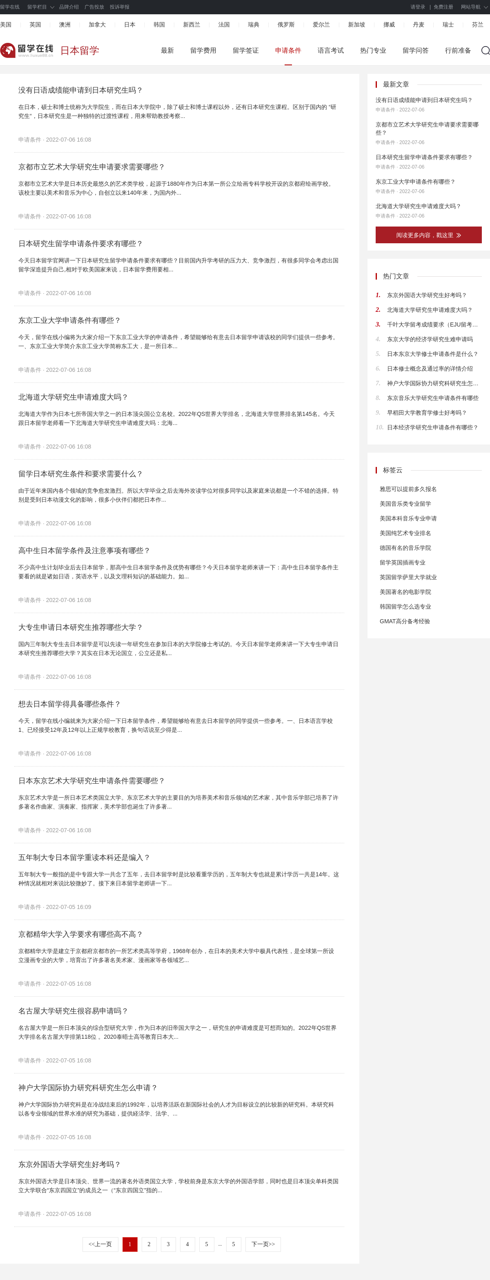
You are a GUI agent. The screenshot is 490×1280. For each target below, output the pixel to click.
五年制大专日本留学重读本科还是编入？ (84, 857)
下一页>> (263, 1244)
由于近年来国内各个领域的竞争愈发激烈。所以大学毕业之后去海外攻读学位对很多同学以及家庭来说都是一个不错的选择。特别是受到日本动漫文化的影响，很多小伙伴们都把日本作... (178, 495)
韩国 (159, 24)
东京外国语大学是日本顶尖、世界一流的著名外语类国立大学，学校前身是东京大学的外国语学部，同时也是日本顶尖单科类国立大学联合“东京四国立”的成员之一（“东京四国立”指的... (178, 1185)
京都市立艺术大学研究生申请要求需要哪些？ (91, 167)
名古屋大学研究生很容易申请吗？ (73, 1011)
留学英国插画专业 (402, 562)
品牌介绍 (69, 7)
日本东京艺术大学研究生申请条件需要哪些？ (91, 781)
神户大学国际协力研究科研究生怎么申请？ (88, 1088)
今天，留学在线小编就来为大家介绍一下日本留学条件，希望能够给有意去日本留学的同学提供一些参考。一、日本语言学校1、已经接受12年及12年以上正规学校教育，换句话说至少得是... (175, 725)
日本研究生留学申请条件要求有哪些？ (80, 244)
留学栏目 (37, 7)
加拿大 (97, 24)
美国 (5, 24)
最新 (167, 50)
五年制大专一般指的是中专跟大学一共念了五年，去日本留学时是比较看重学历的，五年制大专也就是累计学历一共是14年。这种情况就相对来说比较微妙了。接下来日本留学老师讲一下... (178, 879)
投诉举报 (119, 7)
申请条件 (288, 50)
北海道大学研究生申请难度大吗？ (73, 397)
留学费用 (203, 50)
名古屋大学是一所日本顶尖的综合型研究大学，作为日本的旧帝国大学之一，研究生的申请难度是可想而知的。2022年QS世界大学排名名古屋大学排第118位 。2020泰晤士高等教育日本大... (177, 1032)
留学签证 (246, 50)
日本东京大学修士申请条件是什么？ (433, 354)
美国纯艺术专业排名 (405, 533)
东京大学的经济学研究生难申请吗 (430, 339)
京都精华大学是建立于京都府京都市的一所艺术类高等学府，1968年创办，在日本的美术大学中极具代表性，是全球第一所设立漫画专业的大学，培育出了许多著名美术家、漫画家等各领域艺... (176, 955)
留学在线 (10, 7)
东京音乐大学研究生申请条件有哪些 (433, 398)
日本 (130, 24)
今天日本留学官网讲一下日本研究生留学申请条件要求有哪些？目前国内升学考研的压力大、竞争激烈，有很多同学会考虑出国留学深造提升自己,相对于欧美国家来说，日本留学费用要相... (178, 265)
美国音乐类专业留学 (405, 503)
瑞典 (253, 24)
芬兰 (477, 24)
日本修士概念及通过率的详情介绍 (430, 368)
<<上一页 (100, 1244)
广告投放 (94, 7)
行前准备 (458, 50)
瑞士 (448, 24)
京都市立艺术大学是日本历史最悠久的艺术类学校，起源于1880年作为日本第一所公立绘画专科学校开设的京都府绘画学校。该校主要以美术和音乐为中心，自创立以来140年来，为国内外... (176, 188)
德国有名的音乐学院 (405, 547)
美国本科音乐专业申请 (408, 518)
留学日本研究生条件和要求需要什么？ (80, 474)
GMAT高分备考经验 (405, 621)
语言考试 (331, 50)
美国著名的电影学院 (405, 592)
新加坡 (356, 24)
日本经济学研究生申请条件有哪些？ (433, 427)
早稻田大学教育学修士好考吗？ (427, 412)
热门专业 (373, 50)
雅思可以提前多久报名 (408, 489)
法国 (224, 24)
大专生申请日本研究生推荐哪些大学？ (80, 627)
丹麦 (418, 24)
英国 (35, 24)
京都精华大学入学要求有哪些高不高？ (80, 934)
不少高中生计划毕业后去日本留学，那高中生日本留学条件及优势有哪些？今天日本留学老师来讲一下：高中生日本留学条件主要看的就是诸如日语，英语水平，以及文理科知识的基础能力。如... (178, 572)
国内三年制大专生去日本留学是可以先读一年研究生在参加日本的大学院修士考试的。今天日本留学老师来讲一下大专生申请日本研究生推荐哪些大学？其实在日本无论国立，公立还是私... (178, 648)
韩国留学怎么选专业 (405, 606)
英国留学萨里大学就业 (408, 577)
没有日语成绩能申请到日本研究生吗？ (80, 90)
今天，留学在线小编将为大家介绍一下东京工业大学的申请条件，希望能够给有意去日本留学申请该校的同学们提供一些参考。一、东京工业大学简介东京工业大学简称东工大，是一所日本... (178, 341)
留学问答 (416, 50)
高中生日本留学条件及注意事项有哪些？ (84, 551)
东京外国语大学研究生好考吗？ (69, 1164)
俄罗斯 (286, 24)
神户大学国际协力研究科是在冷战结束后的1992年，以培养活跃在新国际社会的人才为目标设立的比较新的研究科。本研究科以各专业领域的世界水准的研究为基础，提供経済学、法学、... (176, 1109)
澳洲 (65, 24)
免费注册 (443, 7)
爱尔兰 (321, 24)
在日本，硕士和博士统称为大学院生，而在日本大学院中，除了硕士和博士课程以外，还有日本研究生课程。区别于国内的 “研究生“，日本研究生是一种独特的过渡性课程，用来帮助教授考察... (177, 111)
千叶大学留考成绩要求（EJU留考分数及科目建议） (434, 324)
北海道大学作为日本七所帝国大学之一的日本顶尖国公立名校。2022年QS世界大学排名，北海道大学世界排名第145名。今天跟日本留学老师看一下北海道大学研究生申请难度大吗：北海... (176, 418)
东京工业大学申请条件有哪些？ (69, 320)
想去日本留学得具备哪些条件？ (69, 704)
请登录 (418, 7)
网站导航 (471, 7)
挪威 (389, 24)
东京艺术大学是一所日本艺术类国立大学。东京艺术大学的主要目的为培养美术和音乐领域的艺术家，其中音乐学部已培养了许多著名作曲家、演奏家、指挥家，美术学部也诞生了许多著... (178, 802)
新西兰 (191, 24)
